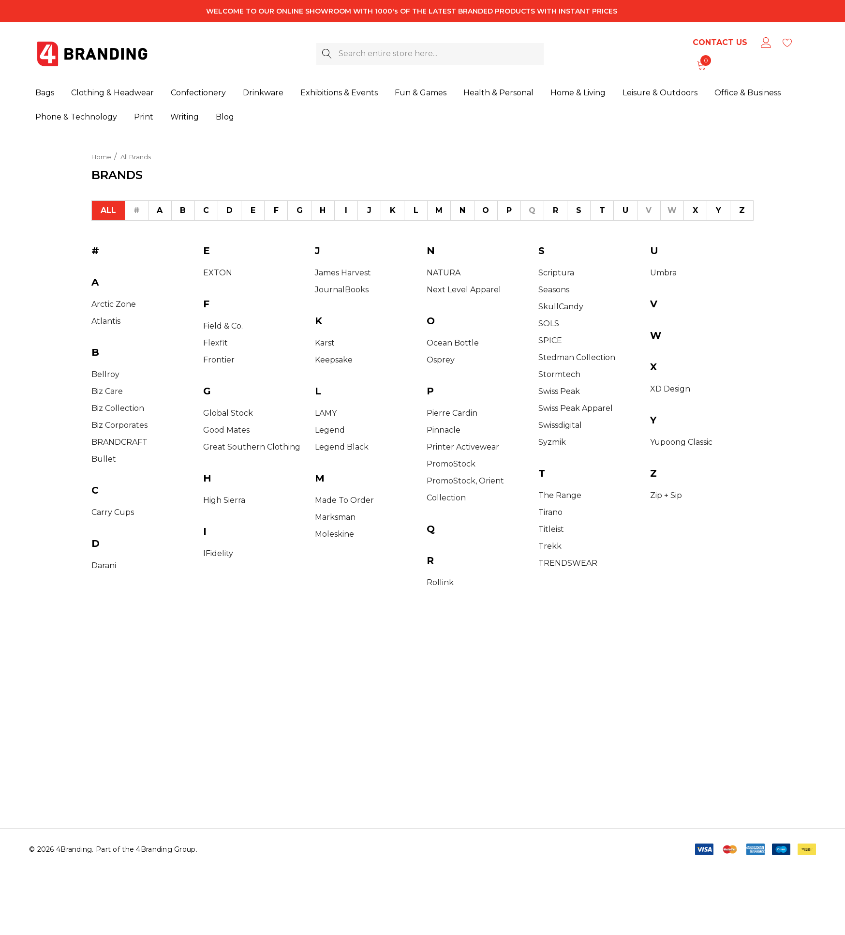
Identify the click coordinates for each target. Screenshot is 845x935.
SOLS (548, 323)
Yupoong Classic (681, 442)
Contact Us (720, 42)
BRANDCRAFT (119, 442)
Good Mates (226, 430)
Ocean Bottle (453, 342)
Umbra (663, 272)
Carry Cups (112, 512)
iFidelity (218, 553)
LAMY (326, 413)
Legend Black (342, 447)
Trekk (550, 546)
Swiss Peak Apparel (575, 408)
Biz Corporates (119, 425)
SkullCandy (560, 306)
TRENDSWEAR (567, 563)
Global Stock (228, 413)
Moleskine (334, 534)
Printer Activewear (463, 447)
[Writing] (184, 116)
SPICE (550, 340)
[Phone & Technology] (76, 116)
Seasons (553, 289)
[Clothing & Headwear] (112, 93)
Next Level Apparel (464, 289)
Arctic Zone (113, 304)
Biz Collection (117, 408)
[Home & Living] (578, 93)
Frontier (219, 359)
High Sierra (224, 500)
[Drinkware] (263, 93)
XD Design (670, 388)
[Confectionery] (198, 93)
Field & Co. (223, 326)
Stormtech (559, 374)
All (108, 210)
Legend (330, 430)
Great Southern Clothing (251, 447)
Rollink (440, 582)
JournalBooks (342, 289)
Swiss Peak (559, 391)
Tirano (550, 512)
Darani (103, 565)
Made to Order (344, 500)
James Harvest (343, 272)
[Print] (143, 116)
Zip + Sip (666, 495)
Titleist (551, 529)
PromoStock (451, 463)
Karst (325, 342)
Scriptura (556, 272)
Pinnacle (443, 430)
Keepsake (334, 359)
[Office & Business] (747, 93)
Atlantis (105, 321)
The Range (559, 495)
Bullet (103, 459)
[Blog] (224, 115)
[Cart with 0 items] (700, 65)
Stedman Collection (576, 357)
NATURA (443, 272)
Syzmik (552, 442)
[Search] (327, 54)
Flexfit (215, 342)
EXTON (217, 272)
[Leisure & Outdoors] (660, 93)
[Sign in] (765, 42)
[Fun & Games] (420, 93)
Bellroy (105, 374)
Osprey (441, 359)
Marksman (335, 517)
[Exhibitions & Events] (339, 93)
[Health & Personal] (498, 93)
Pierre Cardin (452, 413)
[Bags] (44, 93)
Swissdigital (560, 425)
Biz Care (107, 391)
